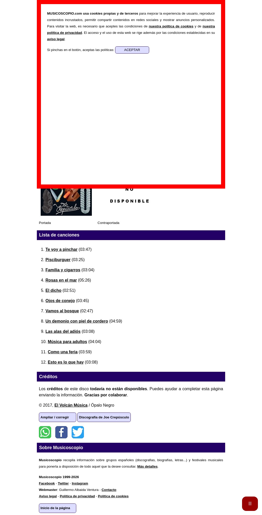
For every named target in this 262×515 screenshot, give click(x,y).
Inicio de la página (55, 508)
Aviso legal (48, 496)
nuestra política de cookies (171, 26)
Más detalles (147, 466)
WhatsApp (45, 432)
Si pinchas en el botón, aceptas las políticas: (81, 50)
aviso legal (55, 39)
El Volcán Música (71, 405)
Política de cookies (113, 496)
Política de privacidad (77, 496)
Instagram (80, 483)
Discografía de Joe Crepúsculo (104, 417)
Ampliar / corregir (54, 417)
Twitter (78, 432)
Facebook (61, 432)
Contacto (109, 490)
